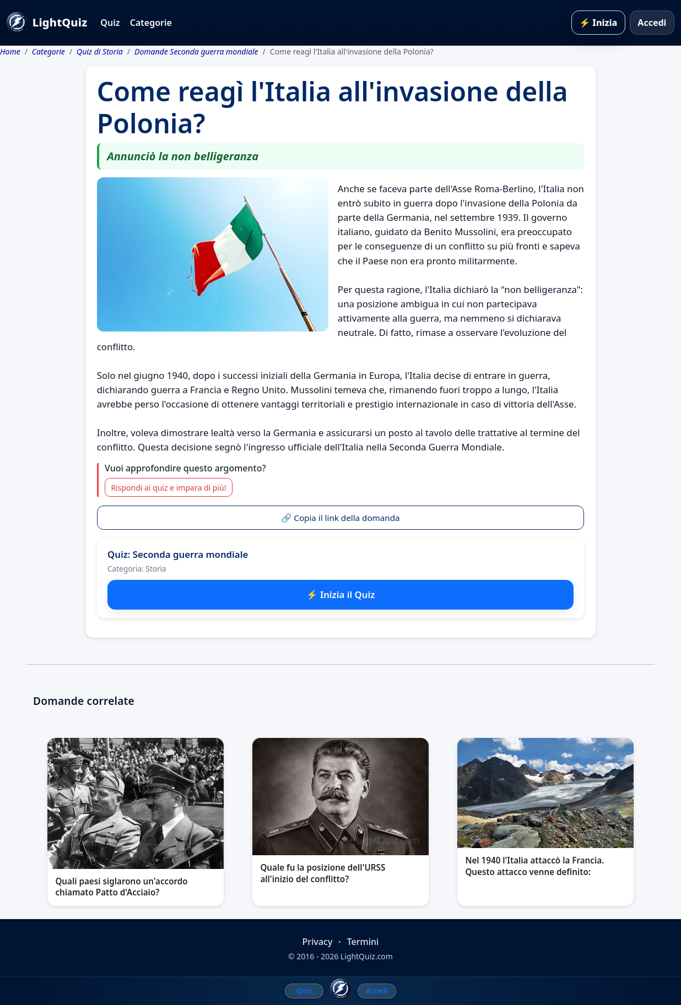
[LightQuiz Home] (340, 989)
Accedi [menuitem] (377, 991)
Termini (363, 942)
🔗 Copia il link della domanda (340, 517)
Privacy (317, 942)
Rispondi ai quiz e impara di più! (168, 487)
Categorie (151, 23)
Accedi (651, 23)
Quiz (110, 23)
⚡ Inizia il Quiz (340, 594)
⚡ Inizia (598, 23)
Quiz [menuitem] (304, 991)
